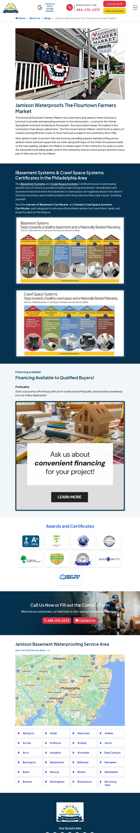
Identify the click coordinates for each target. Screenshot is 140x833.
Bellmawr (83, 762)
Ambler (109, 733)
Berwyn (54, 772)
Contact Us (114, 4)
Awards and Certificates (70, 526)
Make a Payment (114, 11)
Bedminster (57, 762)
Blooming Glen (111, 783)
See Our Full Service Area (32, 650)
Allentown (83, 733)
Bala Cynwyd (112, 752)
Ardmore (55, 743)
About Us (34, 18)
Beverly (27, 781)
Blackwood (84, 781)
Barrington (29, 762)
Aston (108, 743)
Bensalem (111, 762)
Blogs (47, 18)
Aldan (53, 733)
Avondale (83, 752)
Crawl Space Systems (64, 184)
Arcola (27, 743)
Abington (28, 733)
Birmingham (57, 781)
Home (20, 18)
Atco (26, 752)
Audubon (55, 752)
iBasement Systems (32, 184)
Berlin (26, 772)
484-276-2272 (87, 10)
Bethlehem (111, 772)
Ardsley (82, 743)
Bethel (81, 772)
